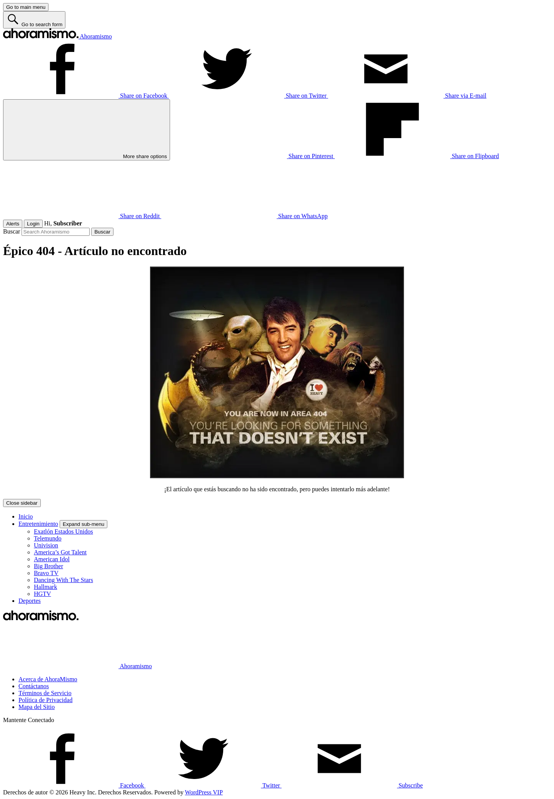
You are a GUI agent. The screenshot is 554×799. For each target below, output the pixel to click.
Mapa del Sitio (36, 707)
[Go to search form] (34, 19)
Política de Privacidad (45, 700)
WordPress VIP (204, 792)
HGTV (42, 593)
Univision (46, 545)
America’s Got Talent (60, 552)
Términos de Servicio (45, 693)
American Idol (52, 559)
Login (33, 224)
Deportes (29, 600)
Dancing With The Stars (63, 580)
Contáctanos (33, 686)
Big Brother (48, 566)
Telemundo (48, 538)
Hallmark (45, 587)
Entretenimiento (38, 523)
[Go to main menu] (25, 7)
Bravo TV (46, 573)
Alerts (12, 224)
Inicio (25, 516)
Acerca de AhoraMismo (47, 679)
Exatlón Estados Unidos (63, 531)
